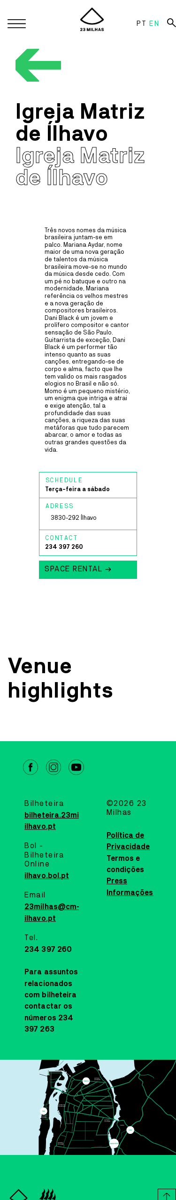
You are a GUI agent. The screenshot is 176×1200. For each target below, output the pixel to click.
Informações (130, 892)
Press (117, 881)
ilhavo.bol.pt (46, 876)
